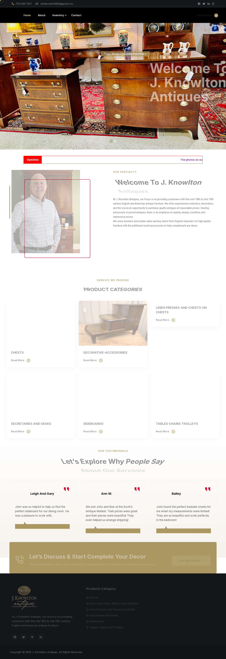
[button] (111, 141)
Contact (76, 15)
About (41, 15)
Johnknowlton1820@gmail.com (56, 3)
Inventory (58, 15)
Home (27, 15)
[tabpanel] (42, 508)
